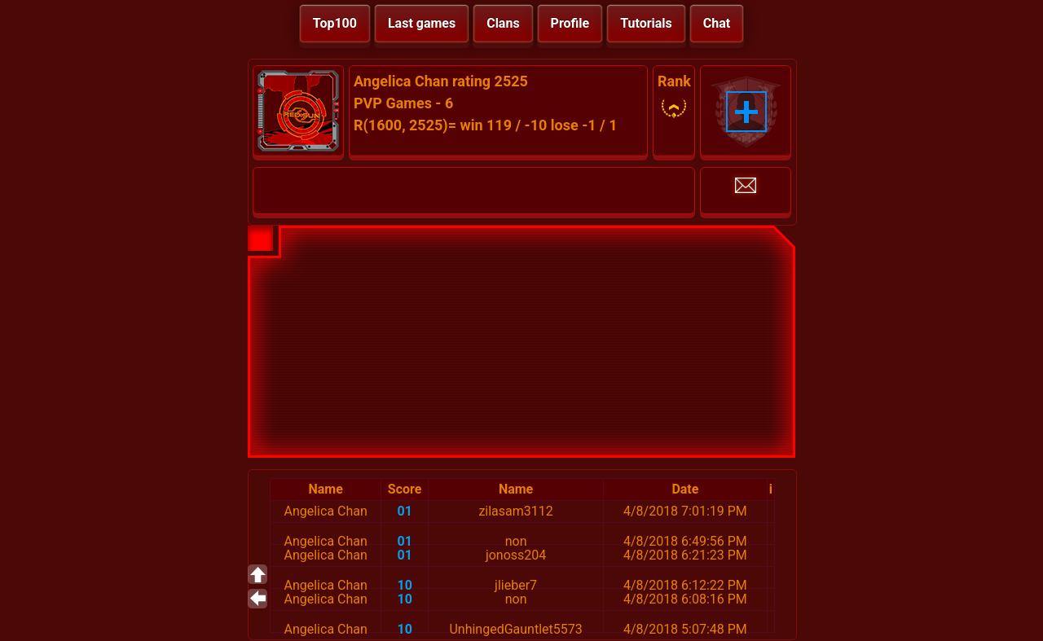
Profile (570, 23)
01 (404, 511)
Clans (502, 23)
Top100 (335, 23)
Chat (716, 23)
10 (404, 585)
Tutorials (646, 23)
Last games (421, 23)
